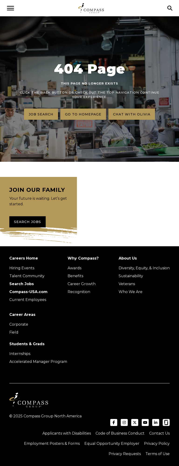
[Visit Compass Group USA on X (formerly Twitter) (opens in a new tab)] (134, 422)
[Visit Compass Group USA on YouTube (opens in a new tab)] (145, 422)
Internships (19, 353)
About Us (128, 258)
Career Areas (22, 314)
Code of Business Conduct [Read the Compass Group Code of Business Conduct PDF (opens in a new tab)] (120, 433)
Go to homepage (83, 114)
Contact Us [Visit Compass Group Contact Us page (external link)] (159, 433)
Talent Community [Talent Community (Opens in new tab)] (27, 276)
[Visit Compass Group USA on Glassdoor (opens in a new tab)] (166, 422)
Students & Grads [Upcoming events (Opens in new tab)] (27, 344)
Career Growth (82, 284)
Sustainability (131, 276)
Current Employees (27, 299)
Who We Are (130, 292)
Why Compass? (83, 258)
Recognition (79, 292)
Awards (74, 268)
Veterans (127, 284)
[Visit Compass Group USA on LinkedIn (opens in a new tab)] (155, 422)
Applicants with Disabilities (66, 433)
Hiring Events (21, 268)
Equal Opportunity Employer (111, 443)
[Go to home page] (91, 8)
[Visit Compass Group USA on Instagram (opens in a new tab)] (124, 422)
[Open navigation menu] (10, 8)
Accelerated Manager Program (38, 361)
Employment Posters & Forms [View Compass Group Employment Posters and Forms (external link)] (52, 443)
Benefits (75, 276)
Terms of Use (157, 454)
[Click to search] (169, 8)
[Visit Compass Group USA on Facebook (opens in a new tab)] (113, 422)
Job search (41, 114)
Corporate (18, 324)
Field (13, 332)
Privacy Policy (157, 443)
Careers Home (23, 258)
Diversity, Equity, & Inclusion (144, 268)
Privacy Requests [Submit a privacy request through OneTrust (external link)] (125, 454)
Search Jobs (27, 222)
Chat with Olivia (131, 114)
